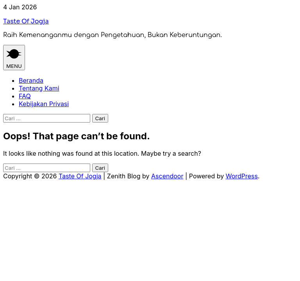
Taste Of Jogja (26, 21)
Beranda (31, 80)
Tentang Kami (39, 88)
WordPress (242, 176)
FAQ (25, 96)
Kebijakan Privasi (44, 104)
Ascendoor (167, 176)
